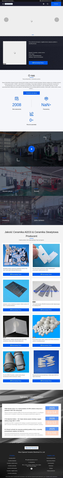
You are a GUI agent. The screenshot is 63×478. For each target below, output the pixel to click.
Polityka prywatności (51, 470)
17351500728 (57, 0)
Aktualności (51, 465)
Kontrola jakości (51, 463)
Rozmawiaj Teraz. (38, 62)
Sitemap (51, 468)
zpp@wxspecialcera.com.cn (46, 0)
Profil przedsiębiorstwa (51, 458)
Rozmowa (56, 3)
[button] (6, 19)
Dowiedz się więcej (31, 93)
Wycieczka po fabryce (51, 460)
